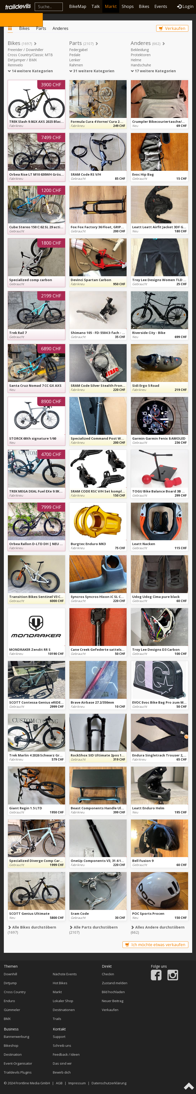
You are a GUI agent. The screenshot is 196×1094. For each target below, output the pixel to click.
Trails (57, 1018)
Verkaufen (172, 28)
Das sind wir (62, 1063)
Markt (111, 6)
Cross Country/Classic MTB (30, 54)
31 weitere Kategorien (91, 70)
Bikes (144, 6)
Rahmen (76, 65)
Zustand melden (114, 983)
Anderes (60, 28)
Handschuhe (141, 65)
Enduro (9, 1001)
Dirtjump (10, 983)
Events (160, 6)
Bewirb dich (62, 1072)
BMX (7, 1018)
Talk (95, 6)
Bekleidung (140, 49)
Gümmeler (12, 1009)
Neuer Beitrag (112, 1001)
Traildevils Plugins (18, 1072)
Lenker (74, 59)
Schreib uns (62, 1045)
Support (59, 1036)
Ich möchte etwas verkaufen (155, 944)
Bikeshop (11, 1045)
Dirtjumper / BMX (22, 59)
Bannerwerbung (16, 1036)
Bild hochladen (113, 992)
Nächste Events (65, 974)
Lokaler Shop (63, 1001)
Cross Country (15, 992)
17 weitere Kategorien (153, 70)
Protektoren (141, 54)
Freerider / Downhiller (25, 49)
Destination (13, 1054)
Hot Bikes (60, 983)
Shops (128, 6)
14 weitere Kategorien (30, 70)
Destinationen (64, 1009)
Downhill (10, 974)
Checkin (108, 974)
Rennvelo (15, 65)
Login (185, 6)
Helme (136, 59)
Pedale (74, 54)
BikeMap (77, 6)
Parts (41, 28)
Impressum (77, 1083)
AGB (59, 1083)
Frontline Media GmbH (33, 1083)
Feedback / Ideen (66, 1054)
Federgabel (78, 49)
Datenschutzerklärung (109, 1083)
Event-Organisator (18, 1063)
